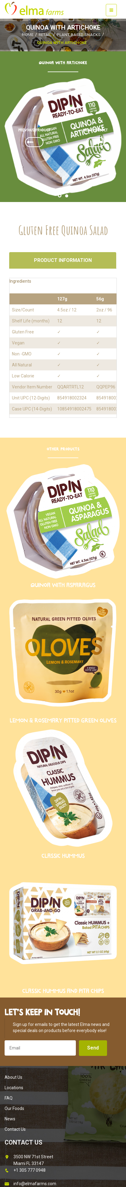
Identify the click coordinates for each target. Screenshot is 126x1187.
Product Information (63, 260)
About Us (13, 1077)
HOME (27, 34)
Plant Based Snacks (78, 34)
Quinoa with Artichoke (62, 42)
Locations (14, 1087)
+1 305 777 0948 (25, 1170)
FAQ (9, 1098)
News (10, 1118)
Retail (45, 34)
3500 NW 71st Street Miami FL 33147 (29, 1159)
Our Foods (14, 1108)
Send (93, 1048)
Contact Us (15, 1129)
